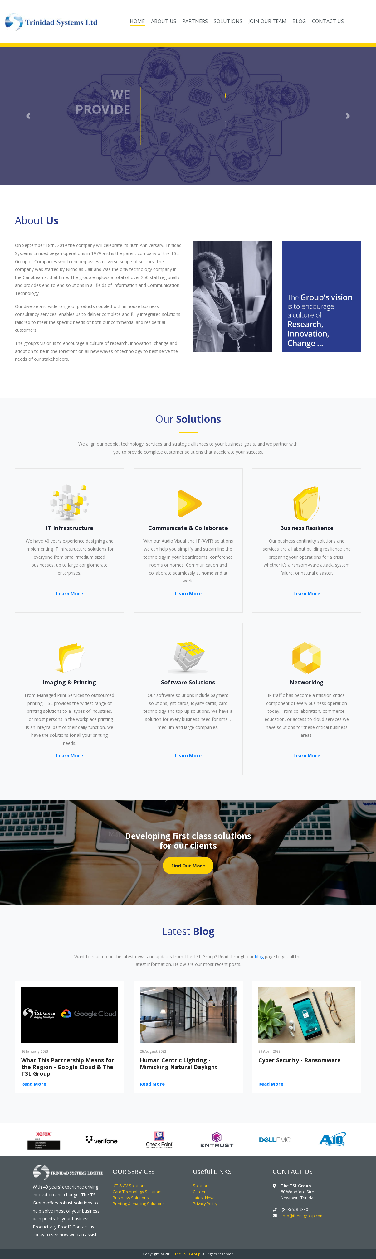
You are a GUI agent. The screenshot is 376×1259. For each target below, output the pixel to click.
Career (199, 1191)
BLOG (299, 20)
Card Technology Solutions (138, 1191)
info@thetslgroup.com (303, 1215)
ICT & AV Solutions (130, 1186)
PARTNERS (195, 20)
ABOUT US (163, 20)
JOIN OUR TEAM (267, 20)
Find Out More (188, 865)
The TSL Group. (187, 1254)
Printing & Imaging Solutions (139, 1203)
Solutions (202, 1186)
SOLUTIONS (228, 20)
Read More (33, 1084)
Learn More (69, 593)
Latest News (204, 1197)
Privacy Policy (205, 1203)
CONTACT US (328, 20)
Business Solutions (131, 1197)
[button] (28, 116)
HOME (139, 20)
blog (259, 956)
